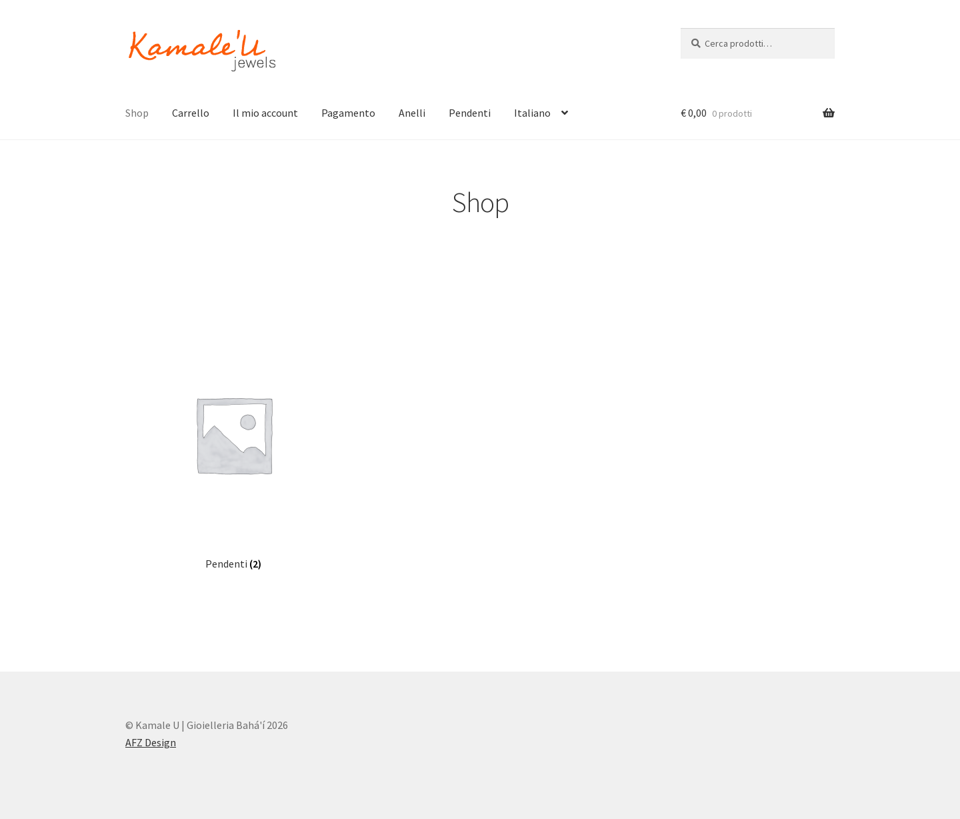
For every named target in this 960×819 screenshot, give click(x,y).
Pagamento (348, 112)
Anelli (412, 112)
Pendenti (470, 112)
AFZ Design (150, 742)
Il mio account (265, 112)
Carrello (190, 112)
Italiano (532, 112)
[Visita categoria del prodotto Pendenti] (233, 448)
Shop (137, 112)
